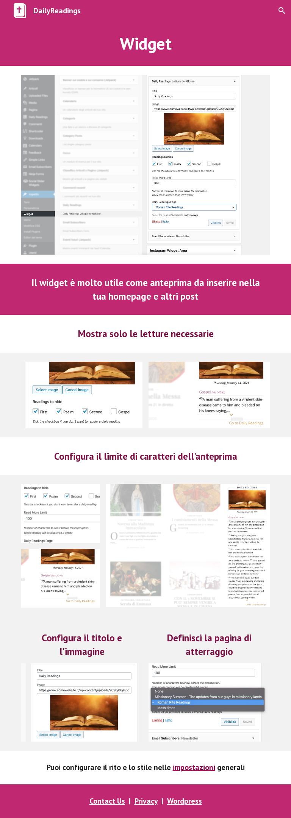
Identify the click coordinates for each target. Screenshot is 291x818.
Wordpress (184, 801)
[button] (282, 11)
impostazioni (194, 767)
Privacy (146, 801)
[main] (145, 43)
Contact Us (107, 801)
